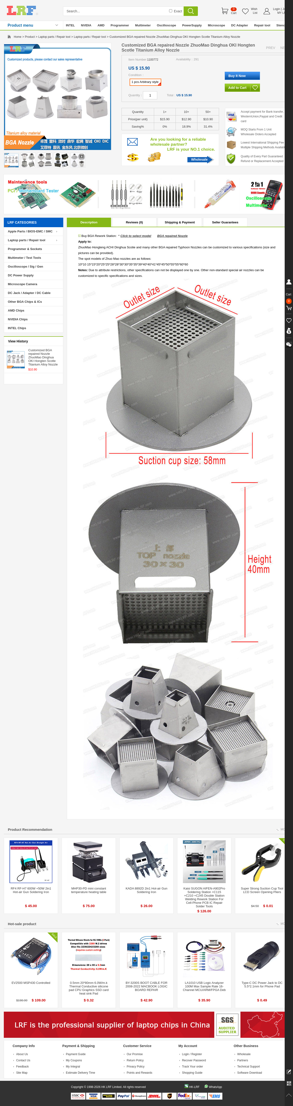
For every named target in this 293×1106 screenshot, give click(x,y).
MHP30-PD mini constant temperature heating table (88, 890)
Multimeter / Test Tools (24, 258)
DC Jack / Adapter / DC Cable (29, 293)
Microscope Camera (22, 284)
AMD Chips (16, 310)
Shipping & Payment (180, 222)
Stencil (281, 25)
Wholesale (199, 159)
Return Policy (135, 1060)
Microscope (216, 25)
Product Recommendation (30, 829)
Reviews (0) (134, 222)
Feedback (22, 1066)
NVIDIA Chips (18, 319)
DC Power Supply (21, 275)
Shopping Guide (192, 1072)
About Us (22, 1054)
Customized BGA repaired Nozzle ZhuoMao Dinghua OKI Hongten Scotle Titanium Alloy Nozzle (43, 357)
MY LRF (282, 12)
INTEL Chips (17, 328)
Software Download (249, 1072)
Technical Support (248, 1066)
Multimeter (143, 25)
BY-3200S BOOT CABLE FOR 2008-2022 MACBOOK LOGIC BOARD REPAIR (146, 986)
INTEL (70, 25)
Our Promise (135, 1054)
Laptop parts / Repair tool (54, 36)
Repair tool (262, 25)
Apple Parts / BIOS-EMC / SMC (30, 231)
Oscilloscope (166, 25)
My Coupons (74, 1060)
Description (89, 222)
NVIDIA (86, 25)
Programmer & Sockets (25, 249)
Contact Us (23, 1060)
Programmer (120, 25)
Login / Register (192, 1054)
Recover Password (194, 1060)
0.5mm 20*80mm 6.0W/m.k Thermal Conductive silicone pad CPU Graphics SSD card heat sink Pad (89, 988)
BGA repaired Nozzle (172, 236)
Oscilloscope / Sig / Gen (25, 266)
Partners (242, 1060)
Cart (233, 13)
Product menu (20, 25)
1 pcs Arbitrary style (146, 82)
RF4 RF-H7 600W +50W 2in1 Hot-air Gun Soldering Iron (31, 890)
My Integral (73, 1066)
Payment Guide (76, 1054)
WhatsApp (215, 1087)
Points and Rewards (139, 1072)
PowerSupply (192, 25)
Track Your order (192, 1066)
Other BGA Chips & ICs (25, 301)
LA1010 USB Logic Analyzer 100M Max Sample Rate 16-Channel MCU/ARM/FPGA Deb (204, 986)
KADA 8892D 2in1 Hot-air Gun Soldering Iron (146, 890)
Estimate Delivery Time (80, 1072)
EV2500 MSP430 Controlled (31, 983)
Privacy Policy (136, 1066)
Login (276, 9)
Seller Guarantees (225, 222)
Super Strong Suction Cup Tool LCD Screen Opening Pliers (262, 890)
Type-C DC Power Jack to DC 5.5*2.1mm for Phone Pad (262, 984)
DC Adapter (239, 25)
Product (30, 36)
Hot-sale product (22, 924)
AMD (101, 25)
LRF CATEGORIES (22, 222)
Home (17, 36)
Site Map (21, 1072)
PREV (270, 48)
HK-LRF (194, 1087)
